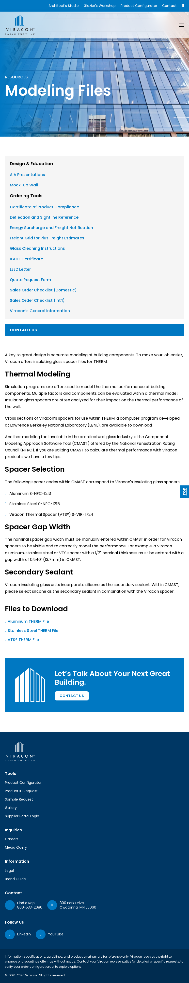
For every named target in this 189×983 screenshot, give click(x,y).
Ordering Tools (26, 196)
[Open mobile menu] (181, 25)
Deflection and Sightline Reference (44, 217)
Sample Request (19, 799)
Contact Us (72, 695)
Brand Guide (15, 879)
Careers (11, 839)
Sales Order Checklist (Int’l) (37, 300)
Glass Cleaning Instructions (37, 248)
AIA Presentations (27, 175)
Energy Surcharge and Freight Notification (51, 228)
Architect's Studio (63, 5)
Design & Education (31, 164)
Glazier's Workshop (100, 5)
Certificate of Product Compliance (44, 207)
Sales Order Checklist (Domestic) (43, 290)
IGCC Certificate (26, 259)
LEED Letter (20, 269)
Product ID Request (21, 791)
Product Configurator (139, 5)
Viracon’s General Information (40, 311)
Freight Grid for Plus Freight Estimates (47, 238)
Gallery (11, 807)
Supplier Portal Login (22, 816)
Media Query (16, 847)
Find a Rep (26, 903)
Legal (9, 870)
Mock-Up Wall (24, 185)
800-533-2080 (29, 907)
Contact (169, 5)
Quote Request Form (30, 280)
